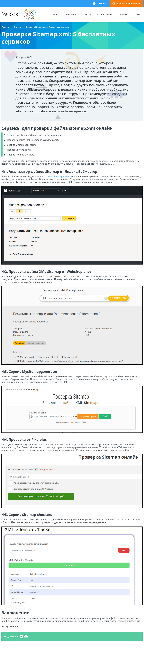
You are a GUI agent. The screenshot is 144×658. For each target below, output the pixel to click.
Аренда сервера (104, 14)
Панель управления (128, 3)
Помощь (102, 3)
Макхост (6, 20)
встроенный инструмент (55, 176)
